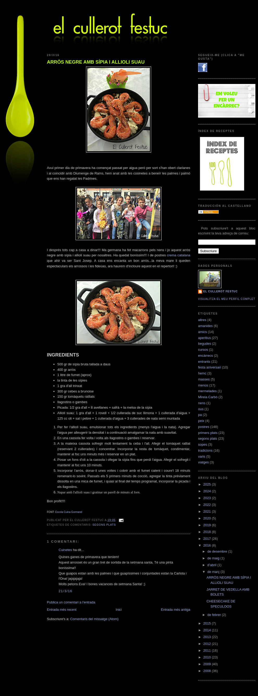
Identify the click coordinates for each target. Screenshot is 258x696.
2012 (207, 644)
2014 (207, 630)
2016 (207, 545)
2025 (207, 484)
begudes (204, 344)
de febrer (214, 615)
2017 (207, 539)
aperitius (204, 338)
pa (200, 415)
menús (203, 385)
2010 (207, 657)
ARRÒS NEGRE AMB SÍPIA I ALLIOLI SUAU (96, 62)
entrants (204, 362)
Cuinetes (65, 550)
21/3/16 (65, 591)
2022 (207, 505)
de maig (213, 558)
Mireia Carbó (207, 397)
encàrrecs (205, 356)
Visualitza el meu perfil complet (226, 299)
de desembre (217, 551)
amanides (205, 326)
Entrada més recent (61, 610)
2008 (207, 671)
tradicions (205, 450)
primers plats (207, 433)
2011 (207, 650)
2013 (207, 637)
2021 (207, 511)
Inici (119, 610)
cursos (203, 350)
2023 (207, 498)
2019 (207, 525)
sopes (202, 444)
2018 (207, 532)
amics (202, 332)
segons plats (104, 524)
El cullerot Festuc (220, 291)
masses (204, 379)
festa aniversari (209, 367)
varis (201, 456)
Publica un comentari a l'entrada (71, 602)
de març (214, 572)
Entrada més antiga (175, 610)
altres (202, 320)
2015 (207, 623)
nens (201, 403)
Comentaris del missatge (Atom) (94, 619)
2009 (207, 664)
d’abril (212, 565)
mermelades (207, 391)
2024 (207, 491)
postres (203, 427)
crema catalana (178, 255)
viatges (203, 462)
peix (201, 421)
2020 (207, 518)
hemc (202, 373)
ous (201, 409)
